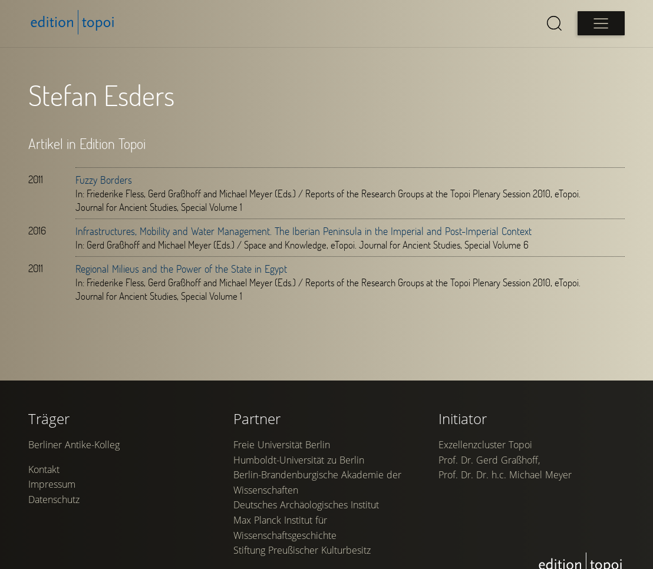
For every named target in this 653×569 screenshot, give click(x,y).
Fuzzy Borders (103, 180)
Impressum (51, 484)
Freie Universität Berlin (281, 444)
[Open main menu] (601, 23)
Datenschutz (54, 499)
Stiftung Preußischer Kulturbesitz (302, 550)
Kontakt (44, 469)
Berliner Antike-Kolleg (74, 444)
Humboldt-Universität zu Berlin (298, 460)
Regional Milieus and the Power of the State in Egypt (181, 269)
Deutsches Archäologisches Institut (306, 504)
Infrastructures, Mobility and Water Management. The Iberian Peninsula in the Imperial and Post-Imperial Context (303, 231)
